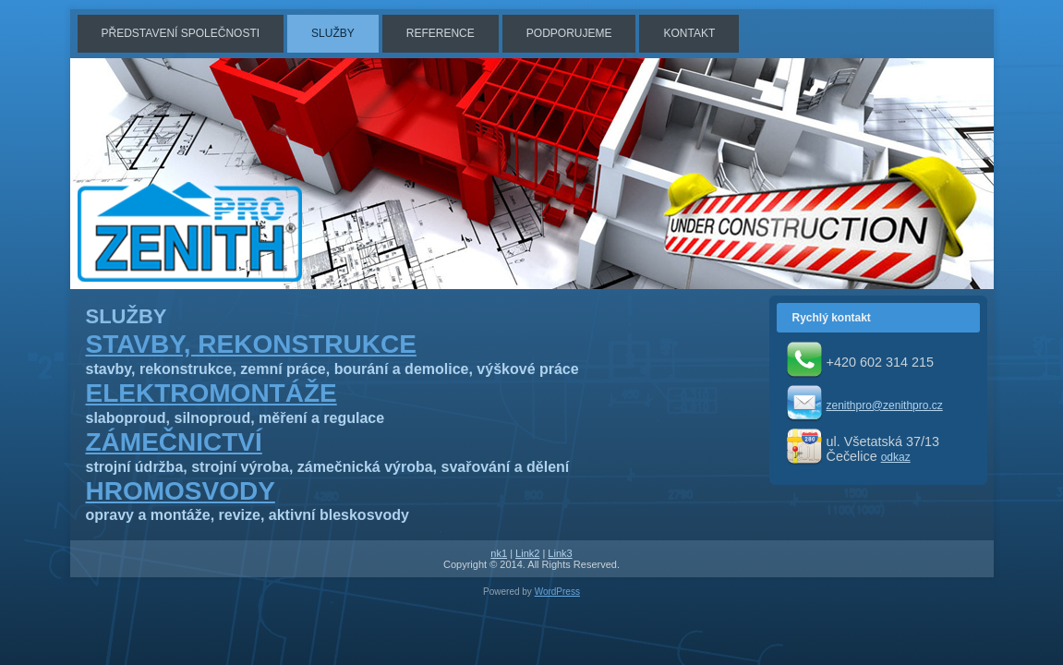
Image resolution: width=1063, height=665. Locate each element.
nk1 (498, 553)
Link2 (527, 553)
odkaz (896, 457)
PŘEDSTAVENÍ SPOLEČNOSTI (181, 33)
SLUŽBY (333, 33)
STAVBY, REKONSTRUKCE (251, 344)
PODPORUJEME (569, 33)
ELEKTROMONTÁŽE (211, 393)
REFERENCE (440, 33)
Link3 (560, 553)
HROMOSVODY (180, 491)
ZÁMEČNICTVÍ (174, 442)
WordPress (557, 591)
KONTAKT (689, 33)
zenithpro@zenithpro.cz (885, 405)
